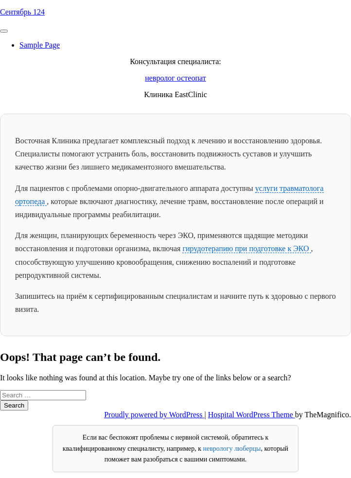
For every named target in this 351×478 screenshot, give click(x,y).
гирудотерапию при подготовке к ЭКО (246, 248)
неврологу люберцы (232, 448)
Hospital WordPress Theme (251, 414)
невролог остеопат (175, 78)
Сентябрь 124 (22, 12)
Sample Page (39, 45)
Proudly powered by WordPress (154, 414)
